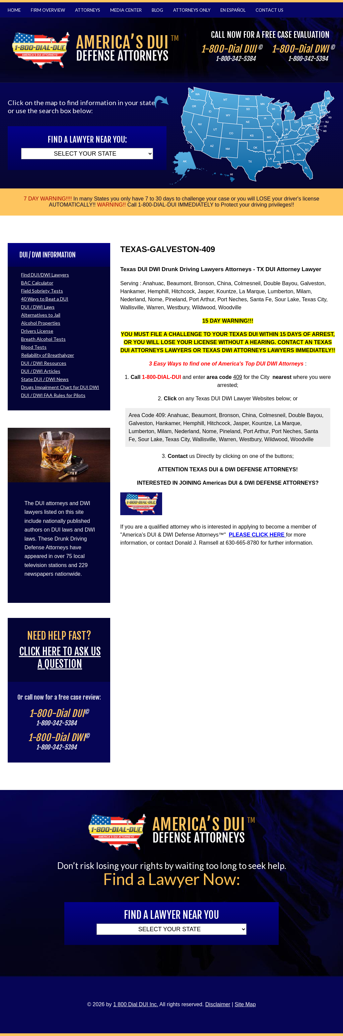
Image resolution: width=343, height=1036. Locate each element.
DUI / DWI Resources (43, 363)
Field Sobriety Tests (42, 291)
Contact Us (269, 10)
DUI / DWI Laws (38, 307)
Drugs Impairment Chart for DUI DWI (60, 387)
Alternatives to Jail (40, 315)
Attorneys (87, 10)
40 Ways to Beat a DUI (44, 299)
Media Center (126, 10)
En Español (233, 10)
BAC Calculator (37, 283)
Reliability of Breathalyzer (47, 355)
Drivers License (37, 331)
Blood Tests (34, 347)
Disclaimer (217, 1004)
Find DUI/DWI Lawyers (45, 274)
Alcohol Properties (40, 323)
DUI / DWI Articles (40, 371)
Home (14, 10)
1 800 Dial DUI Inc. (135, 1004)
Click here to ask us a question (60, 657)
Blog (157, 10)
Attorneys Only (191, 10)
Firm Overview (48, 10)
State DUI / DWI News (45, 379)
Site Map (245, 1004)
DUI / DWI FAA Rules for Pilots (53, 395)
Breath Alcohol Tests (43, 339)
